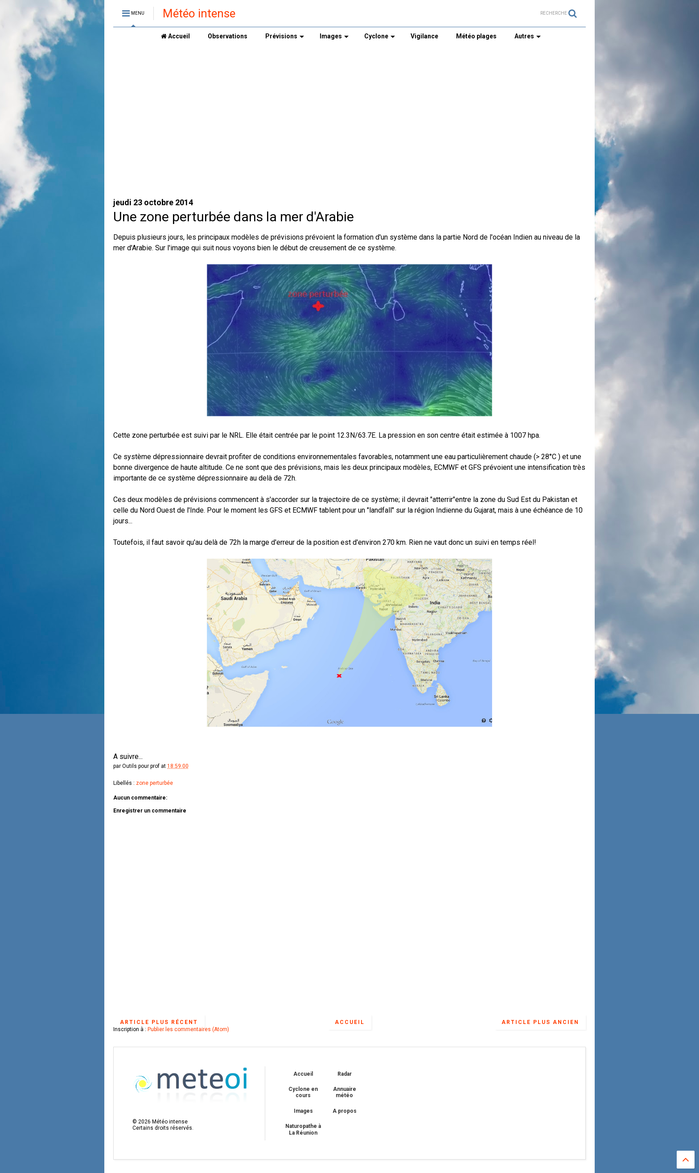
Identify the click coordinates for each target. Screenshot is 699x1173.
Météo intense (199, 13)
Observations (227, 36)
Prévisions (284, 36)
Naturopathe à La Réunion (303, 1129)
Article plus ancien (540, 1022)
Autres (527, 36)
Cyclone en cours (303, 1092)
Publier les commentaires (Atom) (188, 1029)
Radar (344, 1074)
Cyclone (379, 36)
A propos (345, 1111)
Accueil (175, 36)
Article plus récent (159, 1022)
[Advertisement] (349, 120)
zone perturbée (154, 783)
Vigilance (424, 36)
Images (334, 36)
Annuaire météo (344, 1092)
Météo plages (476, 36)
